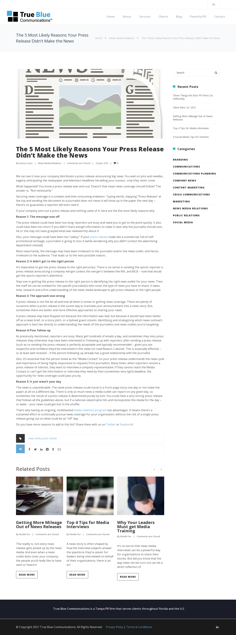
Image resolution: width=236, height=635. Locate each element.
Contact (219, 16)
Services (145, 16)
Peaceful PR (198, 16)
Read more (27, 574)
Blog (179, 16)
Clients (163, 16)
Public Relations (186, 215)
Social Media (183, 222)
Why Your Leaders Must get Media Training (136, 526)
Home (111, 16)
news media (34, 438)
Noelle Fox (24, 534)
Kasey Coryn (26, 163)
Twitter (111, 424)
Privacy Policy (114, 627)
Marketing (181, 201)
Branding (180, 159)
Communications (186, 166)
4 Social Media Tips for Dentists (191, 137)
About (127, 16)
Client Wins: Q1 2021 (184, 107)
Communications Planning (194, 173)
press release (99, 237)
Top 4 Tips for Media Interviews (88, 524)
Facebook (126, 424)
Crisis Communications (191, 194)
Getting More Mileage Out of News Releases (39, 524)
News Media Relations (121, 38)
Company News (184, 180)
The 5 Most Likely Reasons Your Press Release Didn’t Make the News (90, 152)
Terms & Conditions (139, 627)
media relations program (90, 410)
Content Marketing (189, 187)
